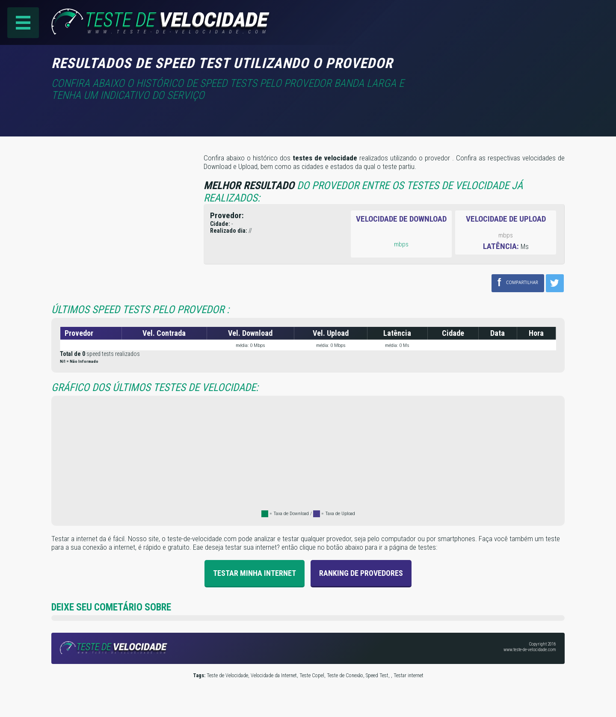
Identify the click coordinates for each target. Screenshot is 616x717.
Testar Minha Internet (254, 573)
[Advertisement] (493, 68)
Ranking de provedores (361, 573)
